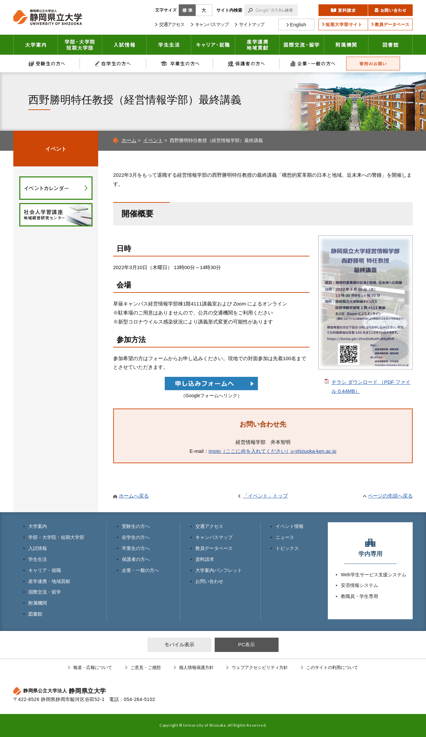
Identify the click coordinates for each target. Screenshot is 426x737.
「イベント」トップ (265, 496)
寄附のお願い (373, 63)
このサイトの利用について (332, 667)
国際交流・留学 (302, 45)
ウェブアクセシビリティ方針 (260, 667)
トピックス (287, 548)
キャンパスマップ (214, 537)
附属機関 (346, 45)
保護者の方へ (246, 63)
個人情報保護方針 (196, 667)
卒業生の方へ (179, 63)
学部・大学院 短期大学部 (80, 45)
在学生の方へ (113, 63)
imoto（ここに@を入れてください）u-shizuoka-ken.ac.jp (272, 451)
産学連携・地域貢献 (257, 45)
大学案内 (35, 45)
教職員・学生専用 (359, 596)
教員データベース (214, 548)
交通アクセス (209, 526)
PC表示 (246, 644)
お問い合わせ (209, 581)
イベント (153, 140)
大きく (204, 10)
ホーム (128, 140)
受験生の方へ (46, 63)
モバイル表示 (179, 644)
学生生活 (169, 45)
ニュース (285, 537)
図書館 (390, 45)
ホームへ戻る (134, 496)
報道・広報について (92, 667)
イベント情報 (290, 526)
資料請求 (204, 559)
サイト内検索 (229, 10)
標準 (187, 10)
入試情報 (124, 45)
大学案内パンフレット (218, 570)
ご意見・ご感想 (145, 667)
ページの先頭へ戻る (390, 496)
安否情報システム (359, 585)
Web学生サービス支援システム (373, 574)
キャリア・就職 (213, 45)
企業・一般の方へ (313, 63)
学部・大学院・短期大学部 (56, 537)
